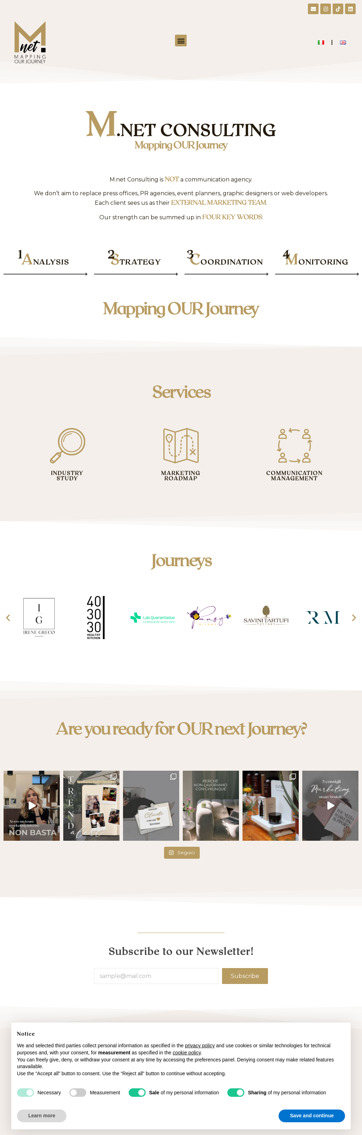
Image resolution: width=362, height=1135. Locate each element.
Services (181, 391)
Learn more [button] (41, 1115)
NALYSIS (45, 261)
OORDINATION (226, 261)
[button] (181, 40)
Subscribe (245, 976)
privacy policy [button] (200, 1045)
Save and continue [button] (312, 1115)
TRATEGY (135, 261)
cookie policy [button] (186, 1052)
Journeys (181, 559)
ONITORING (317, 261)
